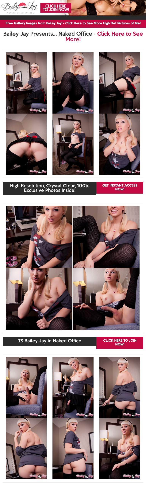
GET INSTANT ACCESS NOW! (119, 187)
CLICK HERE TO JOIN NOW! (119, 342)
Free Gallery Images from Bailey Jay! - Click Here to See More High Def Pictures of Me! (73, 23)
